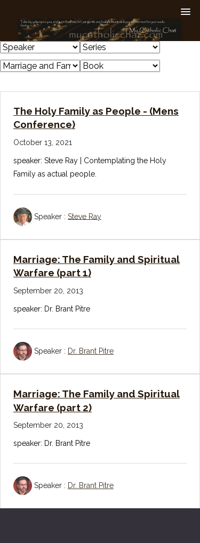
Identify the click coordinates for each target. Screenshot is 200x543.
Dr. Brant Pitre (91, 351)
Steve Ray (84, 216)
